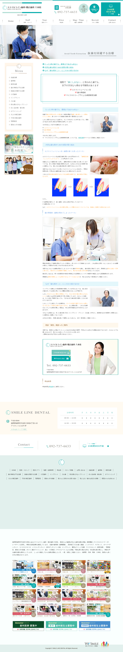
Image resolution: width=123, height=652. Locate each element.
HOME (14, 470)
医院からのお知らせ (108, 478)
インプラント (15, 97)
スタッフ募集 (69, 470)
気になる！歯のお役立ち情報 (89, 478)
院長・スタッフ (24, 470)
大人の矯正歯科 (16, 114)
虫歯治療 (14, 77)
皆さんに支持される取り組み (67, 478)
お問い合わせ (81, 470)
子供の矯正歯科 (16, 118)
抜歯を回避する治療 (18, 91)
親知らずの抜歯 (16, 124)
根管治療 (14, 84)
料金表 (51, 386)
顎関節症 (14, 121)
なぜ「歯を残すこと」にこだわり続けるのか (61, 70)
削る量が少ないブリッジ (19, 104)
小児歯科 (14, 94)
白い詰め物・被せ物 (18, 108)
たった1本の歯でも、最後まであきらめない (60, 64)
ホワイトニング (16, 111)
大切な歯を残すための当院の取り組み (58, 67)
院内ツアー (36, 470)
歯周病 (13, 81)
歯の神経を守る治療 (18, 87)
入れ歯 (13, 101)
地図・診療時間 (48, 470)
